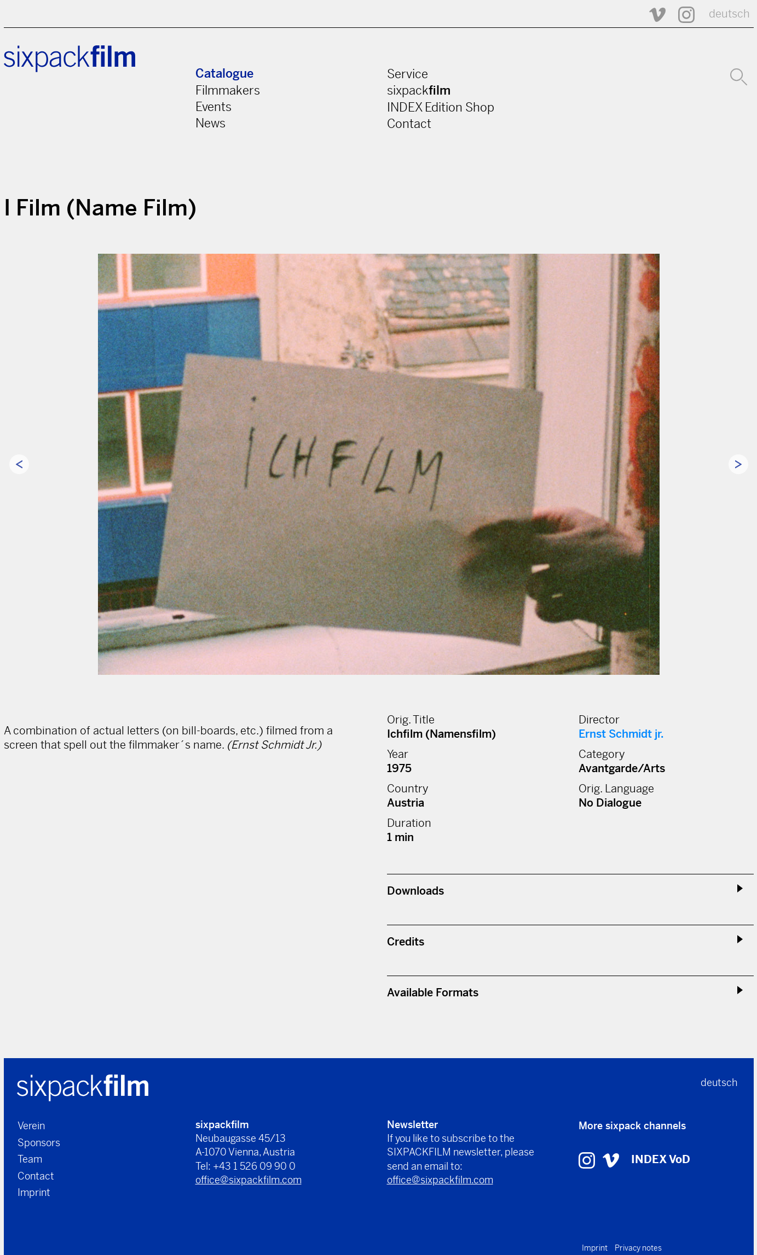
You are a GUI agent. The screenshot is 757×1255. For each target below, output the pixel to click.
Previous (19, 464)
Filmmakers (227, 90)
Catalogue (224, 73)
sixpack (418, 90)
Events (213, 106)
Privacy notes (638, 1248)
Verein (31, 1125)
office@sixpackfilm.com (248, 1180)
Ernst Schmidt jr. (621, 734)
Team (30, 1159)
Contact (409, 123)
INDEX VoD (660, 1159)
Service (407, 73)
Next (738, 464)
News (210, 123)
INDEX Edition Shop (440, 107)
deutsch (729, 14)
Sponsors (39, 1142)
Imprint (34, 1192)
